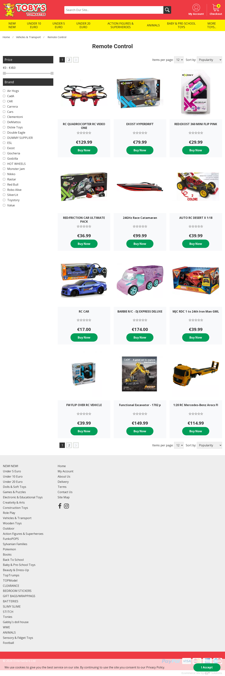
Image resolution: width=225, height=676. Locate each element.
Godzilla (10, 159)
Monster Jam (14, 169)
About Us (64, 476)
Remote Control (57, 37)
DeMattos (12, 122)
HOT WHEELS (14, 164)
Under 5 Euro (12, 471)
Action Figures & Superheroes (23, 534)
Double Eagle (14, 133)
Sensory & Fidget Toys (18, 638)
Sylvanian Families (15, 544)
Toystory (11, 200)
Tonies (7, 617)
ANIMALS (9, 632)
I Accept (207, 667)
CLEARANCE (11, 586)
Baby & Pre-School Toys (19, 565)
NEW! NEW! (10, 466)
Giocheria (11, 153)
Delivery (63, 482)
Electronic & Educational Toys (23, 497)
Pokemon (9, 549)
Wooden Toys (12, 523)
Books (7, 554)
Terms (62, 487)
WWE (6, 627)
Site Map (64, 497)
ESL (7, 143)
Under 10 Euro (13, 476)
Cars (8, 112)
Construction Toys (15, 508)
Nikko (9, 174)
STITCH (8, 612)
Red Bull (10, 185)
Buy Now (84, 150)
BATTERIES (10, 601)
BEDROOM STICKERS (17, 591)
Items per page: (162, 60)
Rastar (9, 179)
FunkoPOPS (11, 539)
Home (6, 37)
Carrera (10, 107)
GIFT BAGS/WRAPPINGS (19, 596)
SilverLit (10, 195)
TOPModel (10, 580)
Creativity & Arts (14, 502)
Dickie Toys (13, 127)
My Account (65, 471)
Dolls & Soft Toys (14, 487)
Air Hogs (11, 91)
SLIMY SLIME (12, 606)
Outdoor (8, 528)
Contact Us (65, 492)
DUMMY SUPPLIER (18, 138)
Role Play (9, 513)
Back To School (13, 560)
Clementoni (13, 117)
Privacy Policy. (155, 667)
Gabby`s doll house (16, 622)
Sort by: (191, 60)
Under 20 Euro (13, 482)
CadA (8, 96)
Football (8, 643)
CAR (8, 101)
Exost (9, 148)
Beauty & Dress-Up (16, 570)
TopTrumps (11, 575)
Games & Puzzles (14, 492)
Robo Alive (12, 190)
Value (9, 205)
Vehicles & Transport (28, 37)
